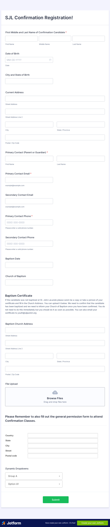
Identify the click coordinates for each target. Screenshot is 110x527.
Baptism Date (12, 258)
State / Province (63, 130)
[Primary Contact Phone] (29, 222)
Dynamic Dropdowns (17, 468)
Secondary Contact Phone (19, 237)
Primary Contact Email (18, 173)
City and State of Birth (17, 74)
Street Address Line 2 (13, 117)
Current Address (14, 92)
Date (7, 65)
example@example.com (14, 185)
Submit (56, 499)
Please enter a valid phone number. (19, 228)
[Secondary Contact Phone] (29, 244)
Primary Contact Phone (19, 216)
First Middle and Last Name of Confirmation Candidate (36, 32)
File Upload (11, 383)
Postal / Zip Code (12, 143)
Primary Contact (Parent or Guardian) (26, 152)
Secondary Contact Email (19, 194)
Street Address (11, 104)
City (7, 130)
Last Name (77, 44)
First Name (9, 44)
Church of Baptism (15, 276)
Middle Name (44, 44)
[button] (50, 60)
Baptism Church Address (19, 323)
